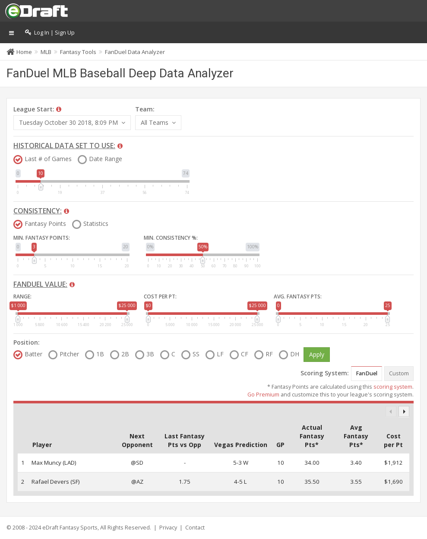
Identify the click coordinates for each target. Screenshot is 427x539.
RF (269, 354)
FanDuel (366, 373)
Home (24, 52)
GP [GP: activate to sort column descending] (280, 445)
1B (100, 354)
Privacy (168, 527)
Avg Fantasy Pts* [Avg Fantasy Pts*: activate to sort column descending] (356, 436)
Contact (195, 527)
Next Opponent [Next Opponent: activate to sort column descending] (137, 440)
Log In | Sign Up (50, 32)
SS (196, 354)
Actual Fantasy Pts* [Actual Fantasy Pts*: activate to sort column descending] (312, 436)
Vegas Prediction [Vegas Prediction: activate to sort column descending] (240, 445)
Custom (399, 373)
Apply (316, 354)
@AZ (137, 481)
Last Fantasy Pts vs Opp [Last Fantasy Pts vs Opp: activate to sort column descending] (184, 440)
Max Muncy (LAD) (54, 462)
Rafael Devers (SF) (56, 481)
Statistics (95, 224)
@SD (137, 462)
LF (220, 354)
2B (125, 354)
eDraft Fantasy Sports (70, 527)
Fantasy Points (45, 224)
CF (244, 354)
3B (150, 354)
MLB (46, 52)
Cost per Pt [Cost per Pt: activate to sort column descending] (393, 440)
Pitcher (69, 354)
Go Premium (263, 394)
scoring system (392, 386)
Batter (33, 354)
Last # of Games (48, 159)
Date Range (105, 159)
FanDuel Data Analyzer (135, 52)
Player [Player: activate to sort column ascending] (42, 445)
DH (294, 354)
